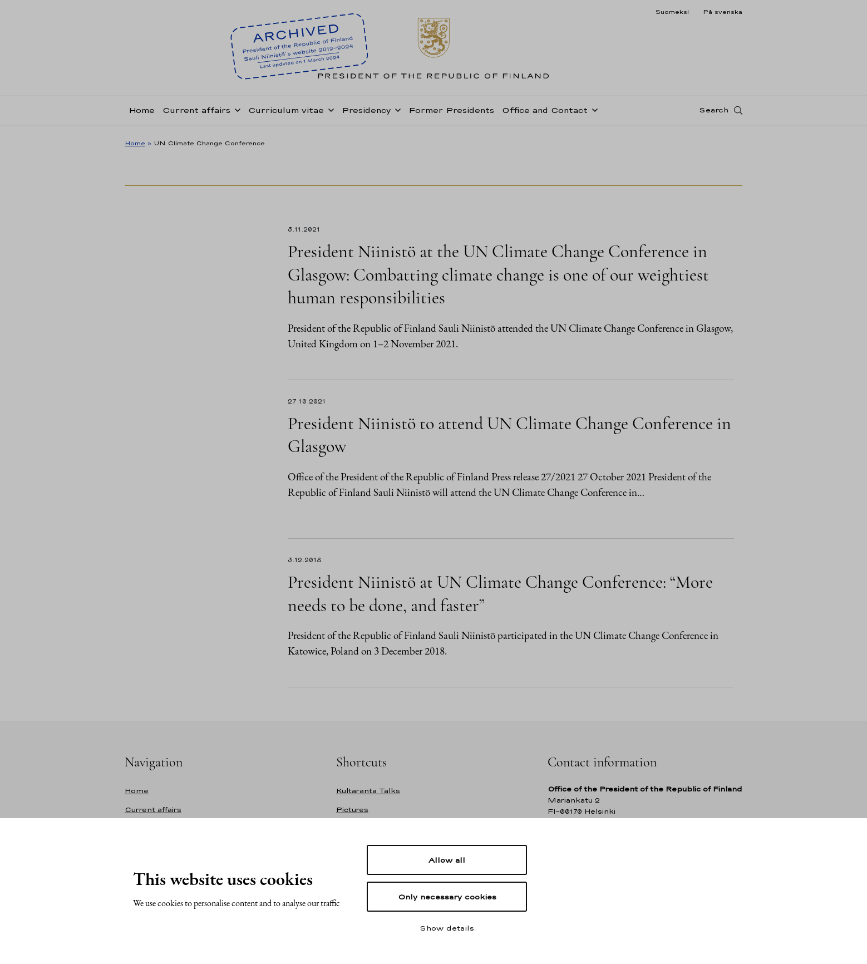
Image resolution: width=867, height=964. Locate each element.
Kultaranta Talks (368, 790)
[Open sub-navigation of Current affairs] (235, 112)
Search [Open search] (713, 113)
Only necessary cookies (447, 897)
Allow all (446, 860)
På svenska (722, 12)
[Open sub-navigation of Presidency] (396, 112)
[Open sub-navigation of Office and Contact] (593, 112)
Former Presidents (451, 113)
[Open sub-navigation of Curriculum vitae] (329, 112)
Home (142, 113)
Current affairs (196, 113)
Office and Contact (545, 113)
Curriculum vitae (286, 113)
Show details (447, 928)
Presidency (366, 113)
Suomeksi (672, 12)
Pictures (352, 809)
